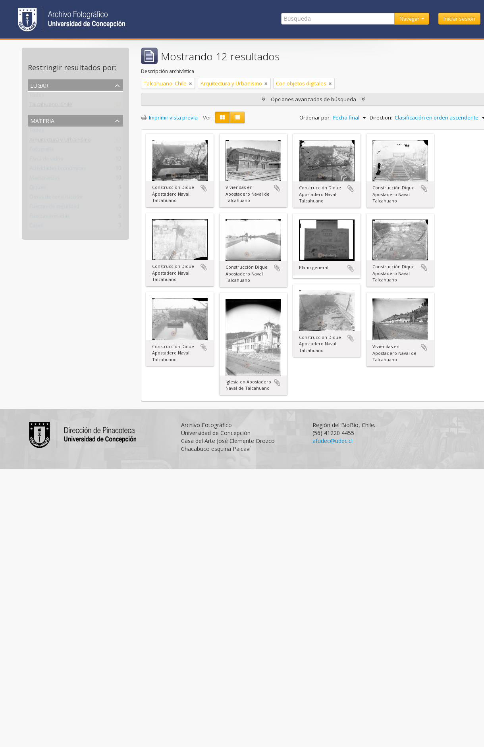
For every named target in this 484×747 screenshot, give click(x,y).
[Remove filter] (190, 83)
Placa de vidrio (46, 160)
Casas (36, 227)
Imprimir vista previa (169, 117)
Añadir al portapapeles (204, 188)
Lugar (39, 84)
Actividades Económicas (57, 169)
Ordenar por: (315, 117)
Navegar (409, 18)
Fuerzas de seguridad (54, 208)
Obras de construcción (56, 198)
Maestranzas (44, 179)
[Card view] (222, 117)
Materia (42, 120)
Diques (37, 189)
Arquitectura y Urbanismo (60, 141)
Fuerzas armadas (49, 217)
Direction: (381, 117)
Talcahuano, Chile (50, 106)
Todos (36, 96)
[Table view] (237, 117)
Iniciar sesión (459, 18)
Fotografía (41, 150)
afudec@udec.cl (332, 441)
